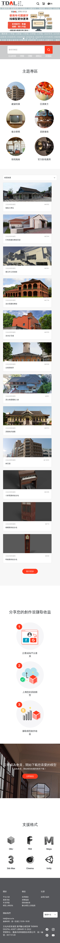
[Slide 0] (23, 38)
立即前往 (30, 776)
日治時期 (12, 56)
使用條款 (25, 897)
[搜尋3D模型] (26, 50)
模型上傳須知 (8, 905)
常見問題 (6, 903)
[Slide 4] (36, 38)
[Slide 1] (27, 38)
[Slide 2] (30, 38)
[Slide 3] (33, 38)
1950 (22, 56)
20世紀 (39, 56)
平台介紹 (6, 897)
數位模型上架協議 (28, 905)
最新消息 (6, 900)
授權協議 (25, 900)
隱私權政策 (26, 903)
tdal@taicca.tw (8, 918)
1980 (30, 56)
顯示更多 (30, 571)
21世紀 (48, 56)
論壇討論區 (45, 897)
